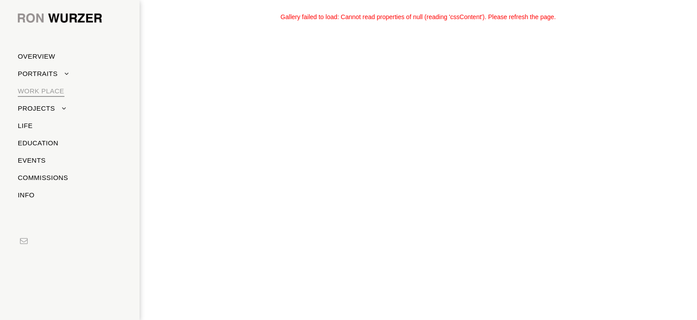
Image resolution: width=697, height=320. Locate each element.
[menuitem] (66, 56)
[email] (23, 242)
